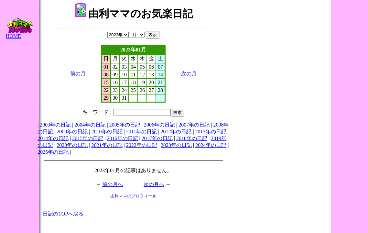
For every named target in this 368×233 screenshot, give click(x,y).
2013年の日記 (210, 131)
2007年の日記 (194, 125)
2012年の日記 (175, 131)
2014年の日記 (53, 138)
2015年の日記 (87, 138)
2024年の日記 (210, 145)
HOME (20, 34)
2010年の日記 (107, 131)
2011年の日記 (141, 131)
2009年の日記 (72, 131)
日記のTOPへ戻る (60, 213)
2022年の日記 (141, 145)
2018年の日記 (191, 138)
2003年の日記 (55, 125)
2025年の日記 (53, 152)
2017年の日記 (157, 138)
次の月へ (154, 184)
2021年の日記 (107, 145)
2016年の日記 (122, 138)
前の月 (78, 73)
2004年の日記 (90, 125)
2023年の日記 (176, 145)
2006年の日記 (159, 125)
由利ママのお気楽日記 (134, 13)
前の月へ (112, 184)
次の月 (189, 73)
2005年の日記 (124, 125)
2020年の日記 (72, 145)
